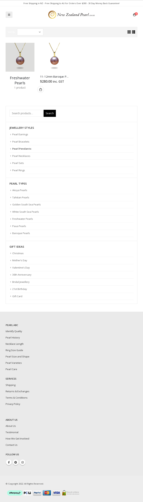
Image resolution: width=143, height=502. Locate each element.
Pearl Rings (18, 170)
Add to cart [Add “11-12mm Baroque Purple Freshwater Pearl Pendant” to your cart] (40, 89)
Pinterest (15, 462)
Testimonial (12, 432)
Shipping (10, 385)
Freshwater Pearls (22, 218)
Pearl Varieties (14, 362)
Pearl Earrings (20, 134)
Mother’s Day (19, 260)
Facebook (9, 462)
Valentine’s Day (21, 267)
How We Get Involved (17, 438)
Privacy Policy (13, 404)
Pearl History (13, 337)
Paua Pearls (19, 226)
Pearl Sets (18, 163)
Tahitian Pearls (20, 197)
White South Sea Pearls (25, 211)
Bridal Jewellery (21, 282)
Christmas (18, 253)
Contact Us (12, 445)
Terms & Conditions (17, 397)
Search (50, 113)
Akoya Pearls (19, 190)
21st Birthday (19, 289)
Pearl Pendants (21, 148)
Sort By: (11, 32)
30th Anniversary (21, 274)
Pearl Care (11, 369)
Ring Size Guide (14, 350)
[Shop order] (30, 32)
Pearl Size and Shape (17, 356)
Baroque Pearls (21, 233)
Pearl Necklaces (21, 156)
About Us (11, 426)
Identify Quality (14, 331)
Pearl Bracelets (20, 141)
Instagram (22, 462)
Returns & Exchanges (17, 391)
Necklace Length (15, 344)
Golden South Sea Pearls (26, 204)
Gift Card (17, 296)
